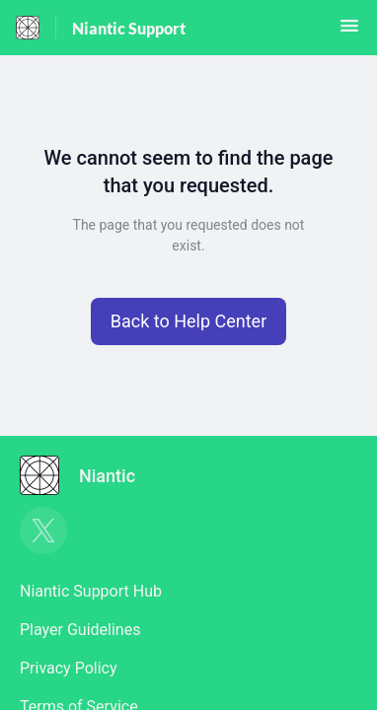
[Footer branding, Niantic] (87, 475)
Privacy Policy (68, 668)
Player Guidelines (80, 629)
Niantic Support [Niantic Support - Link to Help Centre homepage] (129, 28)
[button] (349, 32)
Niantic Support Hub (91, 591)
